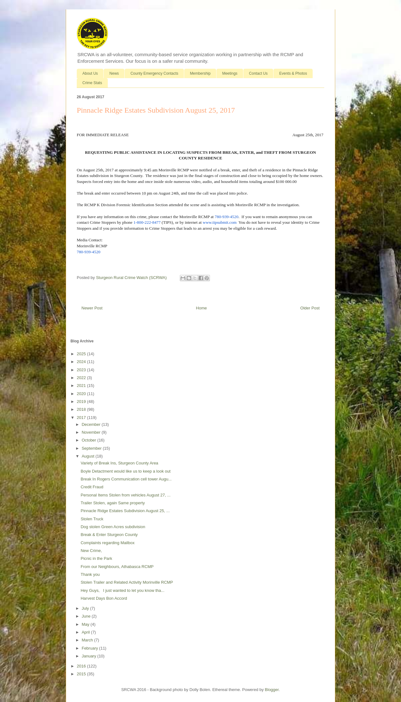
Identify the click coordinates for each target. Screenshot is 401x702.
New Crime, (91, 550)
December (92, 424)
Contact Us (258, 73)
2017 (82, 417)
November (92, 432)
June (87, 616)
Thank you (90, 574)
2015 (82, 674)
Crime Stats (92, 83)
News (114, 73)
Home (201, 308)
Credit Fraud (92, 487)
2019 (82, 401)
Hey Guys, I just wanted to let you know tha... (122, 590)
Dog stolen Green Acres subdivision (113, 526)
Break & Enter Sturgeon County (109, 534)
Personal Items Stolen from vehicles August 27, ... (125, 495)
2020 (82, 393)
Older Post (310, 308)
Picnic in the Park (96, 558)
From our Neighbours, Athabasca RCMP (117, 566)
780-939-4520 (226, 216)
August (89, 456)
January (89, 656)
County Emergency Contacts (154, 73)
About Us (90, 73)
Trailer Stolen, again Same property (113, 503)
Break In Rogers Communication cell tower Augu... (126, 479)
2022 (82, 377)
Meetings (229, 73)
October (89, 440)
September (92, 448)
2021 (82, 385)
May (86, 624)
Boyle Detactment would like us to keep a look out (125, 471)
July (86, 608)
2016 (82, 666)
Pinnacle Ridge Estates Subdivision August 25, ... (125, 510)
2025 (82, 353)
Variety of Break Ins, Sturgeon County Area (119, 463)
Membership (200, 73)
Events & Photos (293, 73)
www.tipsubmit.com (220, 222)
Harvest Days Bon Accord (104, 598)
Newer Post (91, 308)
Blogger (272, 689)
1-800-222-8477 (147, 222)
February (90, 648)
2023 (82, 369)
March (88, 640)
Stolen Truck (92, 519)
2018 (82, 409)
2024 (82, 361)
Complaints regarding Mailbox (107, 542)
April (86, 632)
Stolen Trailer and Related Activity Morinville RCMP (127, 582)
